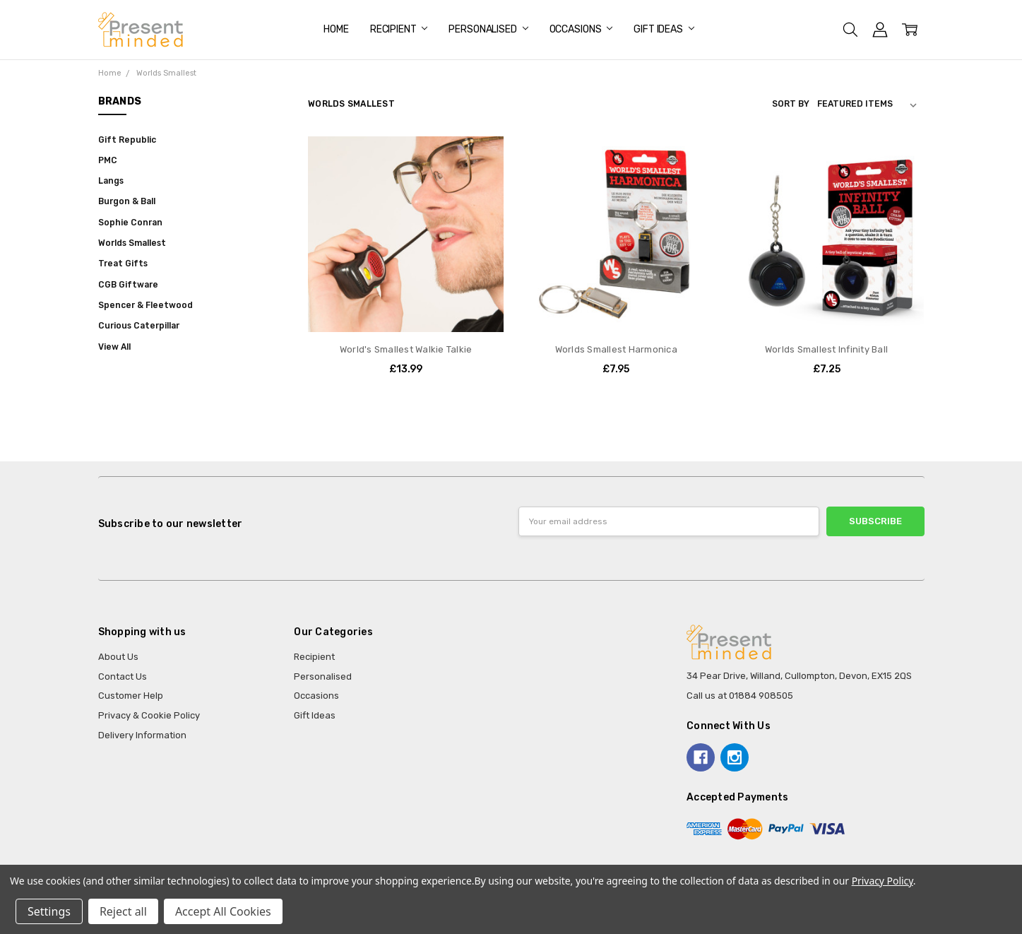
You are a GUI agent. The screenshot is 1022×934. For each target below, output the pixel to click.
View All (114, 347)
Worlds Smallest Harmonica (616, 349)
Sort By (790, 104)
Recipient (399, 29)
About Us (118, 656)
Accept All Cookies (223, 911)
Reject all (123, 911)
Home (335, 29)
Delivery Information (142, 735)
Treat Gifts (123, 263)
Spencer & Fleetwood (145, 305)
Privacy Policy (882, 880)
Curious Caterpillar (138, 326)
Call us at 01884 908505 (740, 695)
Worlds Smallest (132, 243)
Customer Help (130, 695)
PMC (107, 160)
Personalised (488, 29)
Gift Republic (127, 140)
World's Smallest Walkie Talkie (406, 349)
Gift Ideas (664, 29)
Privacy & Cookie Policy (149, 715)
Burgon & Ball (126, 201)
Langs (111, 181)
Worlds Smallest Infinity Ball (826, 349)
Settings (49, 911)
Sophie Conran (130, 222)
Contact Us (122, 676)
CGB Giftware (128, 285)
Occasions (581, 29)
